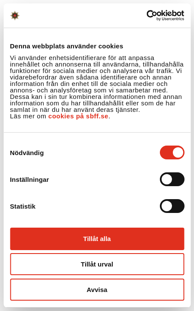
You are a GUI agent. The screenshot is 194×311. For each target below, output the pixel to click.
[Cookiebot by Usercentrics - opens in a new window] (146, 15)
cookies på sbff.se (78, 116)
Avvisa (97, 289)
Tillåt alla (97, 238)
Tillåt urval (97, 264)
